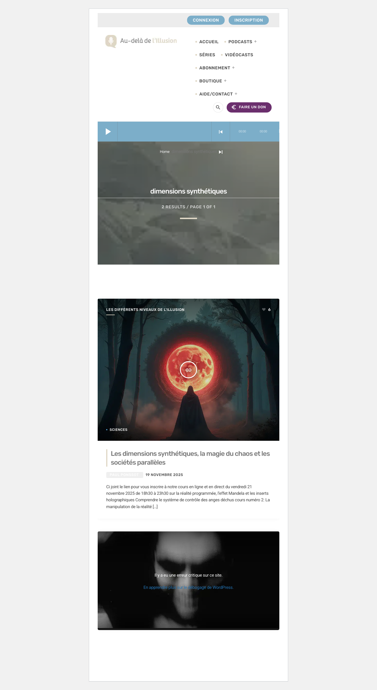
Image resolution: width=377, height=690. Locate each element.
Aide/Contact (216, 94)
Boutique (210, 81)
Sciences (119, 430)
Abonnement (214, 67)
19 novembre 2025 (164, 475)
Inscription (248, 20)
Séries (207, 54)
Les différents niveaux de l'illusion (145, 310)
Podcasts (240, 41)
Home (165, 152)
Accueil (209, 41)
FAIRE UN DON (248, 107)
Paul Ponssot (124, 475)
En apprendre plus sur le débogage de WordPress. (189, 587)
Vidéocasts (239, 54)
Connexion (206, 20)
